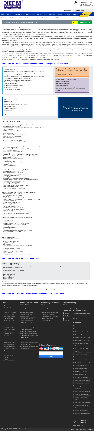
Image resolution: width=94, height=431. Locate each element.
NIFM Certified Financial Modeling (28, 331)
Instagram (66, 318)
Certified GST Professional (48, 314)
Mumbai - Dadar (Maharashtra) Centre (82, 398)
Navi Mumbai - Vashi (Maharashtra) (83, 402)
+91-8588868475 (86, 2)
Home (2, 14)
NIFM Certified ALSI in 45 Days (27, 327)
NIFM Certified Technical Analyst (27, 340)
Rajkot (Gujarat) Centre (80, 374)
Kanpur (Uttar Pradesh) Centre (82, 359)
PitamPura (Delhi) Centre (81, 328)
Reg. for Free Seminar (9, 314)
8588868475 (81, 421)
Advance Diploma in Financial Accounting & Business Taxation (49, 309)
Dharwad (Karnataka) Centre (81, 410)
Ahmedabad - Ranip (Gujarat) (82, 371)
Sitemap (6, 357)
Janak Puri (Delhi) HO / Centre (82, 326)
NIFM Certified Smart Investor (27, 337)
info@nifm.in (82, 425)
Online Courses (30, 14)
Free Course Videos (8, 318)
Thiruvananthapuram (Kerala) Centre (82, 406)
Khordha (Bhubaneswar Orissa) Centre (82, 415)
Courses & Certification (10, 17)
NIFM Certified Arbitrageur (26, 329)
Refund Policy (7, 353)
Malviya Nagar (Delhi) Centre (82, 331)
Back (74, 22)
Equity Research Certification (26, 320)
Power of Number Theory (26, 344)
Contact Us (6, 359)
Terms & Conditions (8, 355)
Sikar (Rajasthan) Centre (81, 368)
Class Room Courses (19, 14)
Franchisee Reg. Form (9, 325)
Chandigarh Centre (79, 334)
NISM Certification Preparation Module (29, 342)
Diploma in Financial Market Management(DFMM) (26, 315)
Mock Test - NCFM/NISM (10, 312)
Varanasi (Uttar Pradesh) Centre (82, 354)
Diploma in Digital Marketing (70, 308)
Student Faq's (7, 335)
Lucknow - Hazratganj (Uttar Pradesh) (81, 344)
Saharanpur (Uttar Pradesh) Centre (83, 357)
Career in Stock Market (9, 329)
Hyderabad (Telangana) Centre (82, 377)
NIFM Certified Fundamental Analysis (28, 333)
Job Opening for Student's (10, 342)
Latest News (7, 337)
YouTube (66, 315)
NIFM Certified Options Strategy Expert (29, 335)
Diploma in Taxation (46, 320)
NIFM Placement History (9, 346)
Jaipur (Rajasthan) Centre (81, 365)
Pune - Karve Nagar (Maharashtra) (83, 391)
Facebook (66, 313)
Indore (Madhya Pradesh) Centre (82, 380)
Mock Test (39, 14)
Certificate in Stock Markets (26, 312)
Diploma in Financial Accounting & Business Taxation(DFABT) (50, 317)
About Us (6, 305)
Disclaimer (6, 350)
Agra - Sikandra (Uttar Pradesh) (82, 340)
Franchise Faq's (8, 333)
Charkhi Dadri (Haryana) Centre (82, 337)
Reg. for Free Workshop (9, 316)
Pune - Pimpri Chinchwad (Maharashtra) (81, 387)
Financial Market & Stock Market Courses (26, 17)
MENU (6, 11)
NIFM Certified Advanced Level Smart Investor (28, 323)
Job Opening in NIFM (9, 344)
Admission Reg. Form (9, 327)
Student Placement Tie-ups (10, 348)
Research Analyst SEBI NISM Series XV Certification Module (29, 347)
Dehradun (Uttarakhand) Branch (82, 362)
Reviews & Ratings (8, 340)
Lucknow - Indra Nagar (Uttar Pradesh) (82, 350)
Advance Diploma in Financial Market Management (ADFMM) (28, 309)
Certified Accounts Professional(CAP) (50, 312)
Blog (5, 331)
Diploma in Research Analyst (26, 318)
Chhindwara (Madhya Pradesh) (82, 383)
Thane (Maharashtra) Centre (81, 394)
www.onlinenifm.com (88, 429)
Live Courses (84, 14)
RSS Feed (66, 320)
